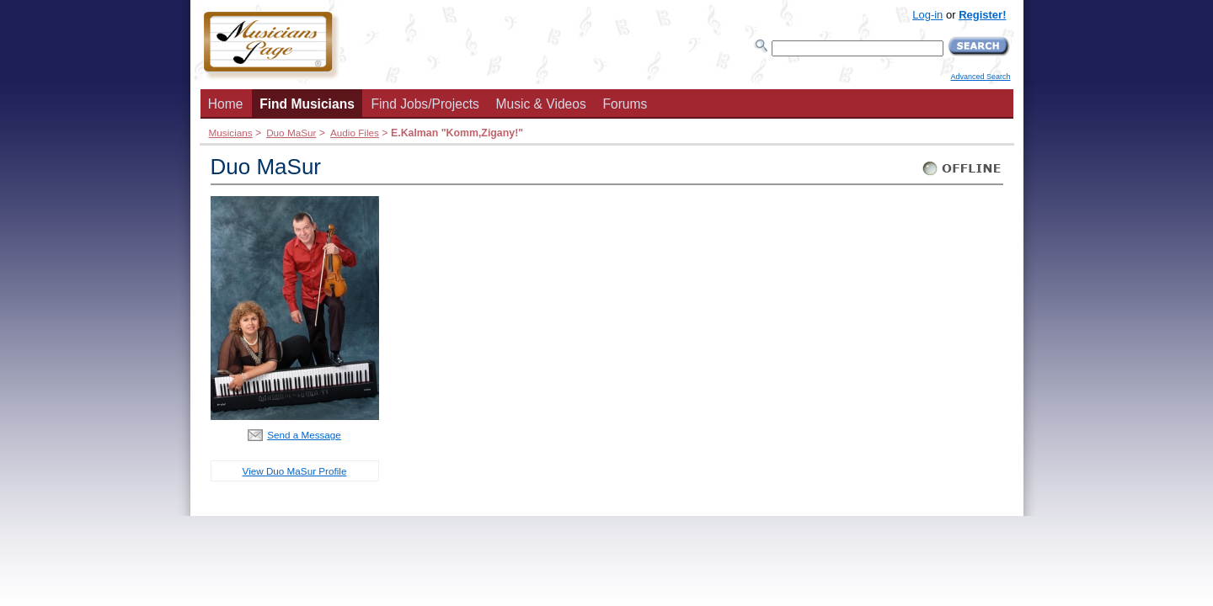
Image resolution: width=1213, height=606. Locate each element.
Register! (982, 14)
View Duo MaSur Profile (295, 470)
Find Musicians (307, 104)
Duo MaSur (291, 132)
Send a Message (304, 434)
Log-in (927, 14)
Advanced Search (980, 76)
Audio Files (354, 132)
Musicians (231, 132)
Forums (624, 104)
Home (225, 104)
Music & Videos (541, 104)
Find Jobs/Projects (425, 104)
